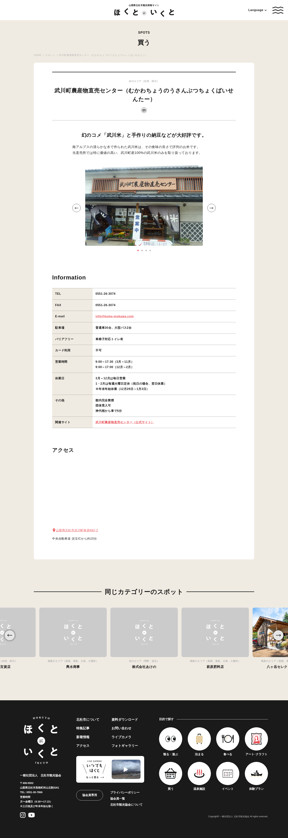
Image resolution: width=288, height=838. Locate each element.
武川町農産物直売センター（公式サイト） (125, 422)
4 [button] (150, 250)
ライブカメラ (121, 737)
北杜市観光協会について (126, 804)
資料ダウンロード (124, 719)
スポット (50, 55)
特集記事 (82, 728)
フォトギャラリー (124, 746)
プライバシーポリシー (125, 792)
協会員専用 (89, 795)
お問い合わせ (121, 728)
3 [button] (146, 250)
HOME (38, 55)
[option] (144, 205)
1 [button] (138, 250)
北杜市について (87, 719)
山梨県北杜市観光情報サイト (144, 10)
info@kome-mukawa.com (115, 316)
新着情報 (82, 737)
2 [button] (142, 250)
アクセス (82, 746)
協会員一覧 (117, 798)
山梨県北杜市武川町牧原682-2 (77, 530)
